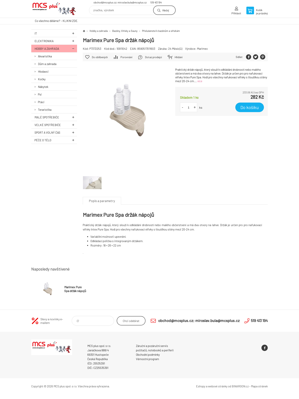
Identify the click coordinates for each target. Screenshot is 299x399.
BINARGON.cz (240, 386)
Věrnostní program (147, 359)
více (199, 81)
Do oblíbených (100, 57)
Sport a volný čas (56, 132)
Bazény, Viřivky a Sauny (124, 30)
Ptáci (41, 102)
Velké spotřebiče (56, 124)
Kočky (42, 79)
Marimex (202, 48)
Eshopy (200, 386)
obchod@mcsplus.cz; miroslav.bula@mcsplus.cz (120, 2)
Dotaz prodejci (153, 57)
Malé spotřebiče (56, 117)
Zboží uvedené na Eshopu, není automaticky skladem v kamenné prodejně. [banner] (54, 9)
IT (56, 33)
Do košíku (249, 107)
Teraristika (44, 109)
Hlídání (178, 57)
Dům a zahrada (47, 64)
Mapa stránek (259, 386)
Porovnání (126, 57)
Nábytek (43, 86)
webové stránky (217, 386)
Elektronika (56, 41)
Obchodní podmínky (148, 354)
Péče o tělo (56, 140)
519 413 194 (156, 2)
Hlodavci (43, 71)
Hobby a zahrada (56, 48)
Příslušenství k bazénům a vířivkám (161, 30)
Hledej (165, 10)
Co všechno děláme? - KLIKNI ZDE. (56, 20)
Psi (40, 94)
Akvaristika (45, 56)
